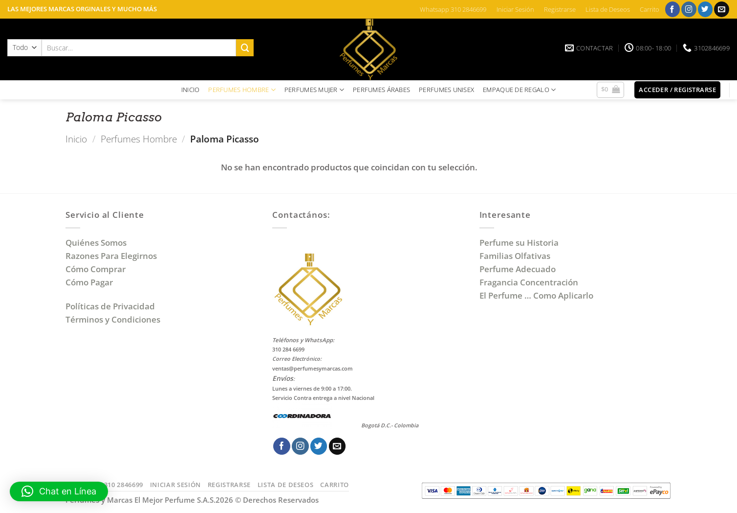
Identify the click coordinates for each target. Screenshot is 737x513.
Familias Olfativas (514, 255)
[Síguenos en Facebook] (672, 9)
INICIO (190, 89)
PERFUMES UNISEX (446, 89)
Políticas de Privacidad (110, 306)
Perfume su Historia (519, 242)
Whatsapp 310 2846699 (453, 9)
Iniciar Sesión (515, 9)
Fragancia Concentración (529, 282)
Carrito (649, 9)
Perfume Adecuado (518, 269)
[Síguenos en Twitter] (705, 9)
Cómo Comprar (96, 269)
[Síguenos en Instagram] (688, 9)
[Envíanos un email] (721, 9)
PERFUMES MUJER (314, 89)
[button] (611, 90)
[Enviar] (245, 47)
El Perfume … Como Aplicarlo (536, 295)
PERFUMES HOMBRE (242, 89)
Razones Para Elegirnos (113, 255)
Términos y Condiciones (112, 319)
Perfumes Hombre (139, 138)
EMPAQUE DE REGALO (519, 89)
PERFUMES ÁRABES (381, 89)
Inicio (76, 138)
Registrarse (560, 9)
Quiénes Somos (97, 242)
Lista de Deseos (607, 9)
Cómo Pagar (89, 282)
